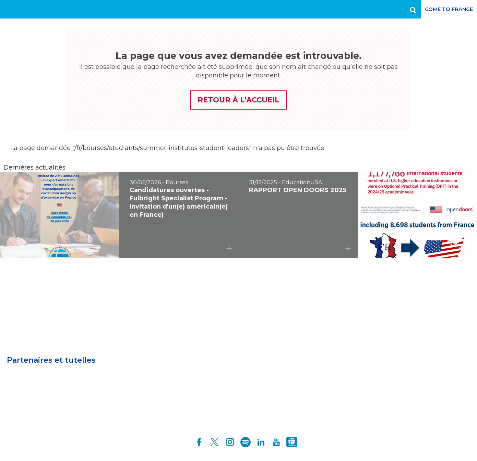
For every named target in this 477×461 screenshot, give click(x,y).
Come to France (449, 9)
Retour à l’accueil (238, 100)
